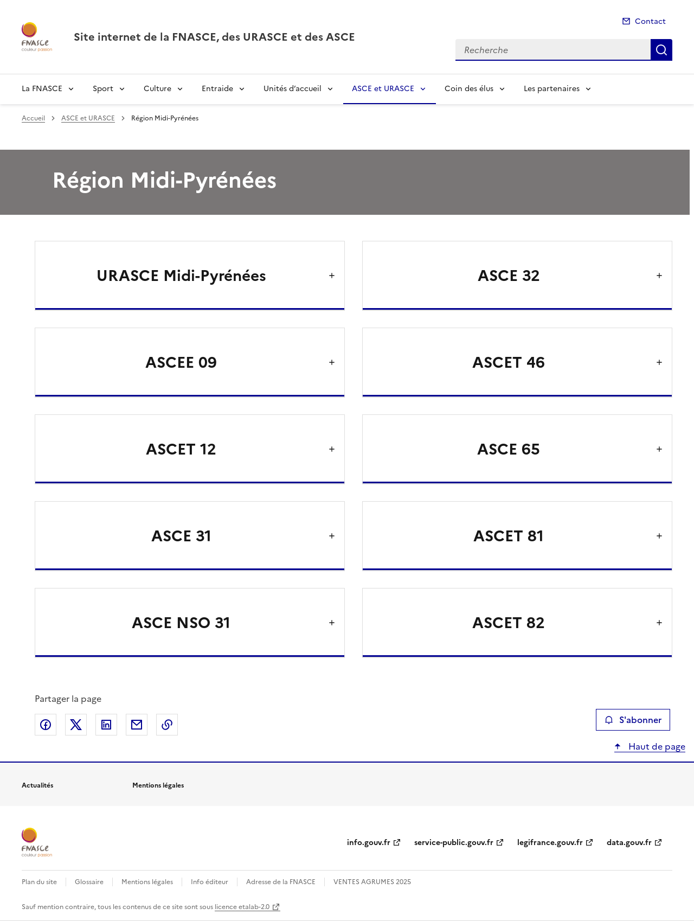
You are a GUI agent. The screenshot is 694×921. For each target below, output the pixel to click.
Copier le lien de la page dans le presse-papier (167, 724)
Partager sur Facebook (45, 724)
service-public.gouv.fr (453, 842)
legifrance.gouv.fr (550, 842)
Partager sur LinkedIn (106, 724)
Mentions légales (147, 882)
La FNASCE (42, 88)
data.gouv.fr (629, 842)
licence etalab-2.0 (242, 907)
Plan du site (39, 882)
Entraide (217, 88)
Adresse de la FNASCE (281, 882)
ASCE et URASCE (383, 88)
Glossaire (89, 882)
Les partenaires (552, 88)
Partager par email (136, 724)
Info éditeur (209, 882)
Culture (157, 88)
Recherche (661, 50)
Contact (650, 21)
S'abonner (633, 719)
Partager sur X (76, 724)
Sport (103, 88)
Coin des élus (469, 88)
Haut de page (655, 746)
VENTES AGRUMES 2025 (372, 882)
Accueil (33, 118)
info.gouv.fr (368, 842)
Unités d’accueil (293, 88)
